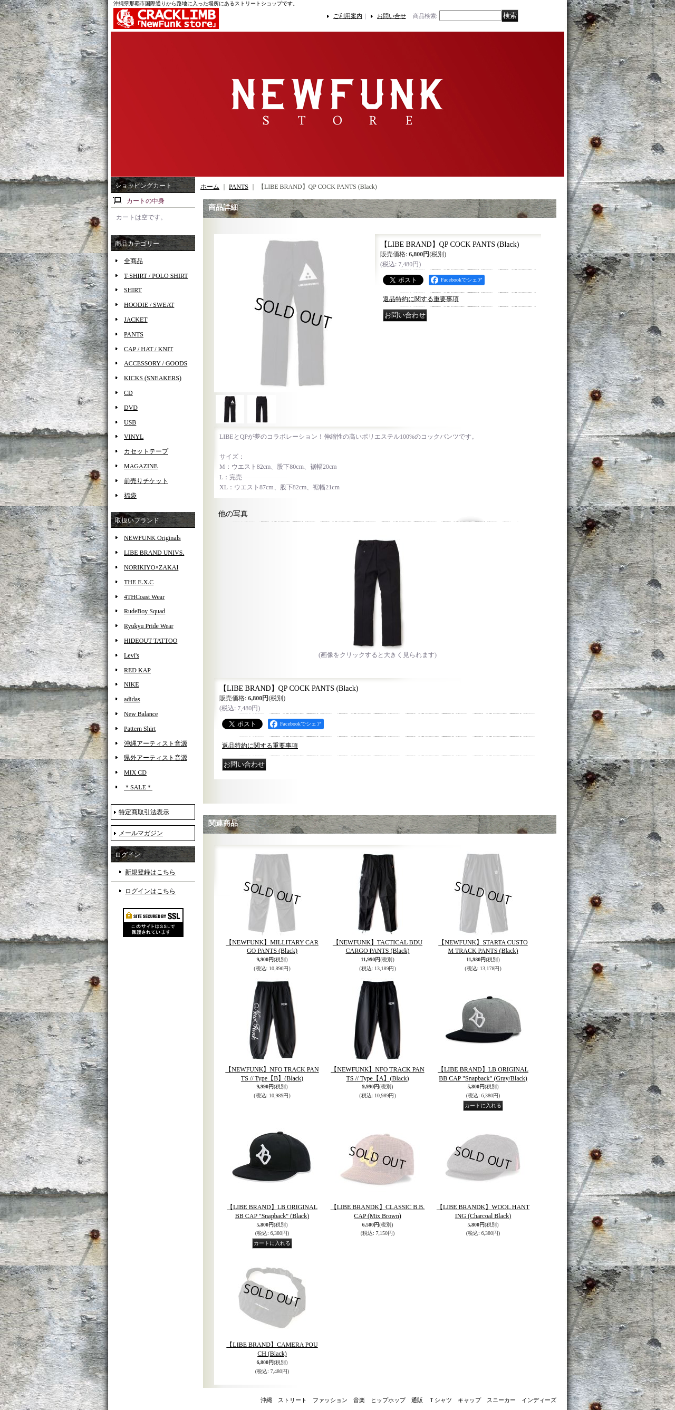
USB (130, 422)
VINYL (133, 436)
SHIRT (133, 290)
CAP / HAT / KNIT (148, 349)
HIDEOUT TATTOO (150, 640)
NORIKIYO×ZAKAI (151, 567)
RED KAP (137, 670)
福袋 (130, 495)
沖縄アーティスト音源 (155, 743)
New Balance (141, 714)
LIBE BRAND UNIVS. (154, 552)
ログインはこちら (150, 891)
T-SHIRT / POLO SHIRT (156, 275)
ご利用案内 (347, 16)
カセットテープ (146, 451)
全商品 (133, 261)
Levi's (131, 655)
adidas (132, 699)
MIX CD (135, 772)
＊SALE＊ (138, 787)
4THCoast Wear (144, 597)
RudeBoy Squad (144, 611)
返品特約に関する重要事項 (421, 299)
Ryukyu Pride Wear (148, 626)
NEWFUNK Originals (152, 538)
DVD (131, 407)
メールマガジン (141, 833)
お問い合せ (391, 16)
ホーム (209, 186)
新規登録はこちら (150, 872)
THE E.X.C (138, 582)
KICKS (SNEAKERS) (152, 378)
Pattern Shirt (140, 728)
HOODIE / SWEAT (149, 304)
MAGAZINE (141, 466)
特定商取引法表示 (144, 812)
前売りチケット (146, 481)
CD (128, 393)
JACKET (136, 319)
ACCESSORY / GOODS (155, 363)
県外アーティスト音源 (155, 757)
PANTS (133, 334)
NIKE (131, 684)
